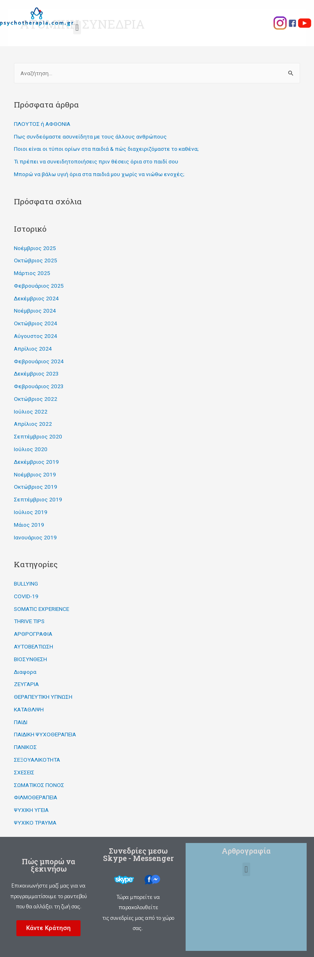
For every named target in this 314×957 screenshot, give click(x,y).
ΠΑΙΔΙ (20, 722)
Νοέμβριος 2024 (35, 310)
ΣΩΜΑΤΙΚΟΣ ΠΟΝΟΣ (39, 785)
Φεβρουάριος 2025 (39, 285)
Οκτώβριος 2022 (35, 399)
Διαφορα (25, 672)
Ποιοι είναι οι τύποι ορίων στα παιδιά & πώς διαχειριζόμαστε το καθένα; (106, 148)
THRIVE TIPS (29, 621)
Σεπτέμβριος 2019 (38, 499)
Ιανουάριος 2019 (35, 537)
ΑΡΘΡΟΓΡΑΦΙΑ (33, 634)
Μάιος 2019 (29, 524)
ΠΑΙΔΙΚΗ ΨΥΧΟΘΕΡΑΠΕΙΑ (45, 734)
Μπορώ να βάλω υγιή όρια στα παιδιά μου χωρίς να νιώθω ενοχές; (99, 174)
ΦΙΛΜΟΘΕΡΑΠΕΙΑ (35, 797)
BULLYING (26, 583)
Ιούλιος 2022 (30, 411)
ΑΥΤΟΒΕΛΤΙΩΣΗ (33, 646)
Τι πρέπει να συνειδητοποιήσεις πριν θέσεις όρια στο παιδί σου (96, 161)
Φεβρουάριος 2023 (39, 386)
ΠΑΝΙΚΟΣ (25, 747)
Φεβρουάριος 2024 (39, 361)
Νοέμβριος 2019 (35, 474)
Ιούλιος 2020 (30, 449)
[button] (48, 928)
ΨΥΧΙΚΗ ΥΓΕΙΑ (31, 810)
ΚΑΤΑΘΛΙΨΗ (29, 709)
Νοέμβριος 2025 (35, 248)
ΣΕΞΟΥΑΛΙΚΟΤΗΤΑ (37, 759)
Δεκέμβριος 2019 (36, 461)
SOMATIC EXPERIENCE (41, 609)
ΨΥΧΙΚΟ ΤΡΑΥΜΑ (35, 822)
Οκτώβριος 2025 (35, 260)
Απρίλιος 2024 (33, 348)
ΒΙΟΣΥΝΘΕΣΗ (30, 659)
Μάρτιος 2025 (32, 273)
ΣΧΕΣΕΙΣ (24, 772)
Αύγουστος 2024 (35, 336)
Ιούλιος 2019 (30, 512)
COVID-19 (26, 596)
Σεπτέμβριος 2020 (38, 436)
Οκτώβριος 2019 (35, 486)
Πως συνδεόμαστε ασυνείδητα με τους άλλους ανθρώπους (90, 136)
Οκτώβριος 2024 (35, 323)
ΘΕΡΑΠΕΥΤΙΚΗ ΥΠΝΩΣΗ (43, 696)
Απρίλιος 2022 (33, 423)
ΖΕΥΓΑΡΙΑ (26, 684)
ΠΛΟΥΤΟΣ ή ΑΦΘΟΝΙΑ (42, 124)
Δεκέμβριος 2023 (36, 373)
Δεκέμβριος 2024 (36, 298)
